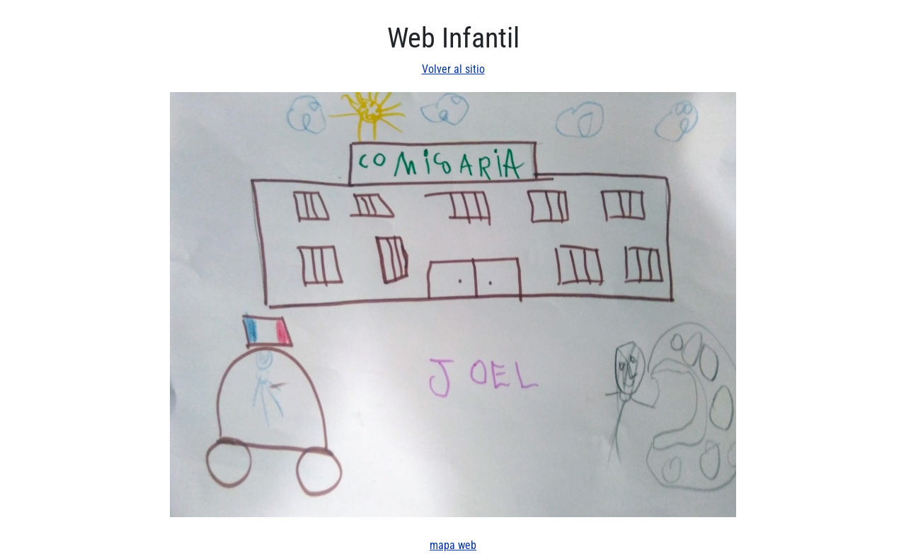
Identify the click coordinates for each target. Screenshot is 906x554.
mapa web (453, 545)
